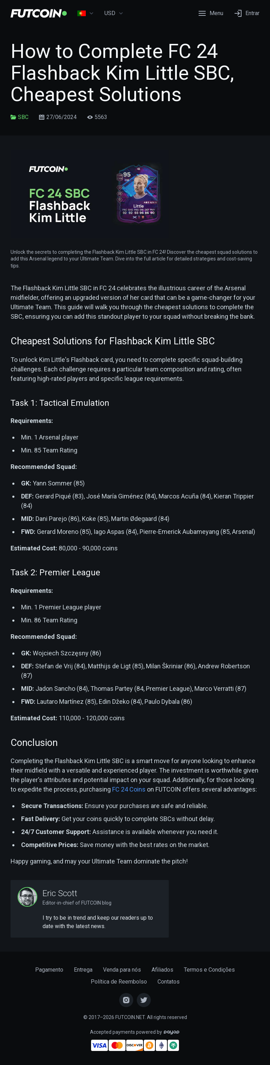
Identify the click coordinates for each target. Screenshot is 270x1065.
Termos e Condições (209, 969)
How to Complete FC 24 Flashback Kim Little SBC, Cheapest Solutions (122, 73)
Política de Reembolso (119, 981)
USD (113, 13)
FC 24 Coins (129, 789)
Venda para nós (122, 969)
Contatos (169, 981)
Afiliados (162, 969)
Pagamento (49, 969)
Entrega (83, 969)
